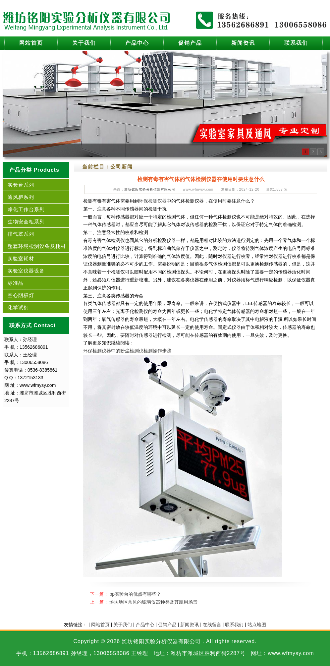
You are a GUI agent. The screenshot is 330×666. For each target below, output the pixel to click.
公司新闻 (121, 166)
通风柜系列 (21, 197)
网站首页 (31, 43)
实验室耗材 (21, 258)
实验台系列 (21, 185)
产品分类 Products (34, 170)
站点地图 (257, 624)
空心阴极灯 (21, 295)
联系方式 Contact (32, 325)
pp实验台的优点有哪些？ (135, 594)
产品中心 (137, 43)
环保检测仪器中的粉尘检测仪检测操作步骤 (127, 350)
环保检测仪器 (153, 201)
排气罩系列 (21, 234)
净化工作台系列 (26, 209)
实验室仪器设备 (26, 270)
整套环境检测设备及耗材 (37, 246)
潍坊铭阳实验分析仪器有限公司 (149, 189)
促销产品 (190, 43)
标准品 (16, 283)
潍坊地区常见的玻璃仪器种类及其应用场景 (153, 602)
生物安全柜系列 (26, 221)
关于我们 (84, 43)
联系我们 (296, 43)
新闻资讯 (243, 43)
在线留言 (212, 624)
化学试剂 (18, 307)
